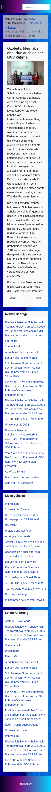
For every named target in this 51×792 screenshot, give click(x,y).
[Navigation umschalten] (4, 7)
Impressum (25, 783)
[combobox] (36, 7)
